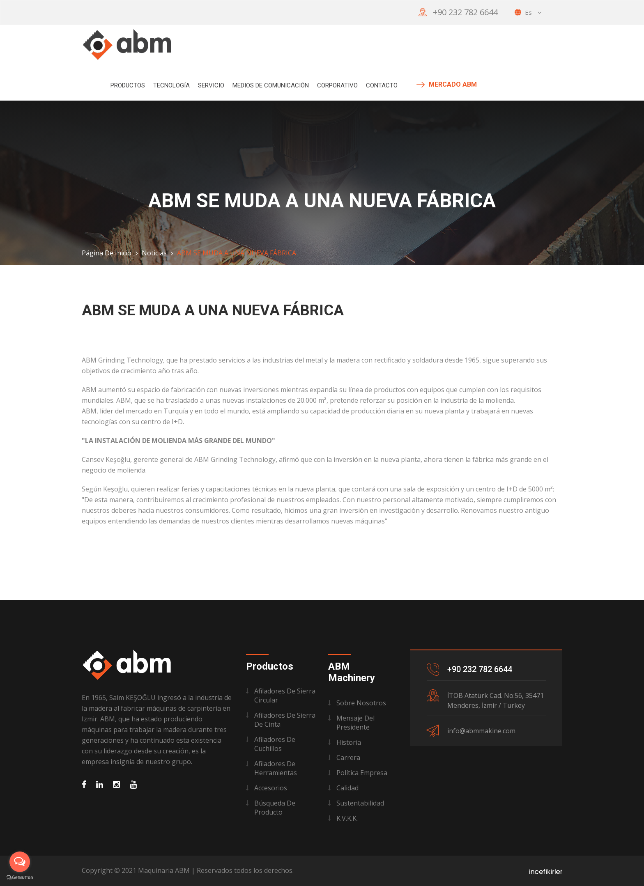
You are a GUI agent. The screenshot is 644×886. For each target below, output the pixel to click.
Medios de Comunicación (270, 85)
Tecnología (171, 85)
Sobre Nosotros (361, 702)
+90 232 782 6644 (465, 12)
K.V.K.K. (347, 818)
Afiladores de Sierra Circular (284, 695)
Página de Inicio (106, 252)
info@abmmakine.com (481, 730)
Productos (127, 85)
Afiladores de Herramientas (275, 768)
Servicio (211, 85)
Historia (348, 742)
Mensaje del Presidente (355, 723)
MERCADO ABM (446, 84)
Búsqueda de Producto (274, 808)
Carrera (348, 757)
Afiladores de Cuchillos (274, 744)
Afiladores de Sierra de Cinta (284, 720)
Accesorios (270, 787)
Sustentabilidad (360, 803)
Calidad (347, 787)
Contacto (382, 85)
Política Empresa (361, 772)
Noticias (154, 252)
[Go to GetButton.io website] (20, 877)
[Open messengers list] (19, 862)
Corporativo (337, 85)
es (528, 12)
